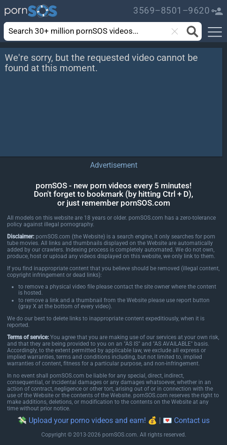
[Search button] (191, 31)
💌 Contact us (186, 420)
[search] (80, 31)
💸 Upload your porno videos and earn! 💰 (87, 420)
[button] (215, 32)
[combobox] (89, 31)
